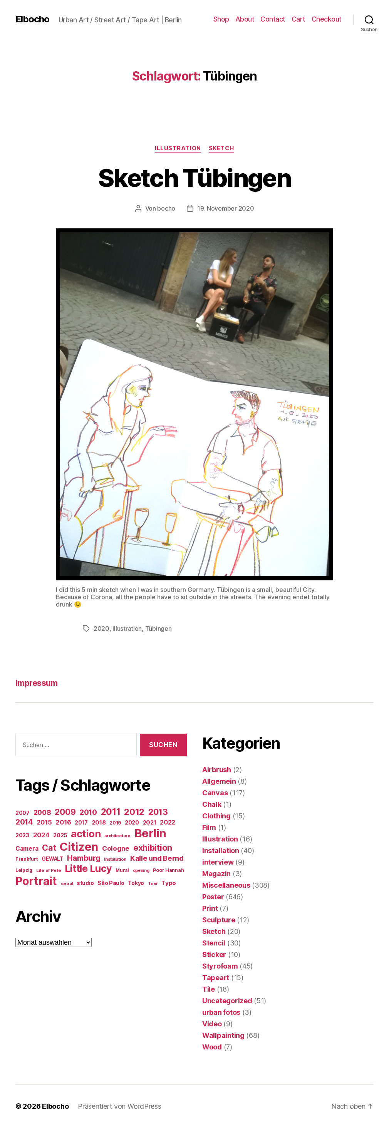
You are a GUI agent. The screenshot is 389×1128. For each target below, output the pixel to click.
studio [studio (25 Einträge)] (85, 883)
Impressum (36, 683)
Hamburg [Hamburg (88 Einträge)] (83, 858)
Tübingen (158, 628)
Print (210, 908)
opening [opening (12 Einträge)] (141, 870)
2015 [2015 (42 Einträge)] (44, 822)
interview (218, 862)
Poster (213, 897)
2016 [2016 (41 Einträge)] (63, 822)
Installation (220, 850)
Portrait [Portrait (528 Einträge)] (36, 881)
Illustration (178, 148)
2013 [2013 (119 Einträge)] (158, 812)
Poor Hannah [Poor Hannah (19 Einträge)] (168, 870)
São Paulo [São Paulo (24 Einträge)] (110, 883)
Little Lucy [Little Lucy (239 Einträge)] (88, 868)
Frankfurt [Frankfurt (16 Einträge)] (26, 859)
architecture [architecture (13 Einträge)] (117, 835)
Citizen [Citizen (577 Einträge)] (79, 846)
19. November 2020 (225, 208)
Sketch (221, 148)
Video (212, 1024)
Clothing (216, 816)
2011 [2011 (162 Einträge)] (111, 811)
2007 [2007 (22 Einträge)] (22, 813)
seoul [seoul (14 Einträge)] (67, 883)
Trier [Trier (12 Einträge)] (153, 883)
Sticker (214, 954)
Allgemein (219, 781)
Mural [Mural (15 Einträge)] (122, 870)
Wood (212, 1047)
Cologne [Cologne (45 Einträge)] (115, 848)
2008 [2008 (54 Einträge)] (42, 812)
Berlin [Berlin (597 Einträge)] (150, 833)
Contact (272, 19)
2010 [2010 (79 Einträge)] (88, 812)
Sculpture (218, 920)
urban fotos (221, 1012)
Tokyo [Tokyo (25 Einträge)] (136, 883)
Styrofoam (220, 966)
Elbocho (32, 19)
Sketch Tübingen (194, 178)
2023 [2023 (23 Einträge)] (22, 835)
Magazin (216, 874)
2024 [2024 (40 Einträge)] (41, 835)
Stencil (213, 943)
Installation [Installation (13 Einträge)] (115, 859)
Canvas (215, 793)
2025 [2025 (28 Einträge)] (60, 835)
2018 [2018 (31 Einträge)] (99, 822)
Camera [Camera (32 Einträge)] (26, 848)
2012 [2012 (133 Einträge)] (134, 812)
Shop (221, 19)
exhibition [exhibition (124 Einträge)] (152, 848)
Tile (208, 989)
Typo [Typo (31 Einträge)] (168, 883)
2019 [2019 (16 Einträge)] (115, 823)
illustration (127, 628)
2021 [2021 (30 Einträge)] (149, 822)
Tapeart (215, 978)
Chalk (211, 804)
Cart (298, 19)
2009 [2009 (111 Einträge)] (65, 812)
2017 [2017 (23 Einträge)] (81, 823)
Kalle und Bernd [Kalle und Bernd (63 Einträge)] (157, 858)
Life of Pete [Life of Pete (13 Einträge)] (48, 870)
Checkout (327, 19)
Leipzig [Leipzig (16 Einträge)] (23, 870)
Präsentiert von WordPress (119, 1106)
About (245, 19)
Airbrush (216, 770)
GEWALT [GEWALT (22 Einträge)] (52, 859)
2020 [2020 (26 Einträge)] (132, 822)
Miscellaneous (226, 885)
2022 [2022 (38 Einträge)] (167, 822)
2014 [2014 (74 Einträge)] (24, 821)
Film (209, 827)
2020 (101, 628)
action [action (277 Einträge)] (86, 834)
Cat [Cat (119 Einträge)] (49, 848)
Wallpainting (223, 1035)
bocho (166, 208)
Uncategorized (227, 1001)
